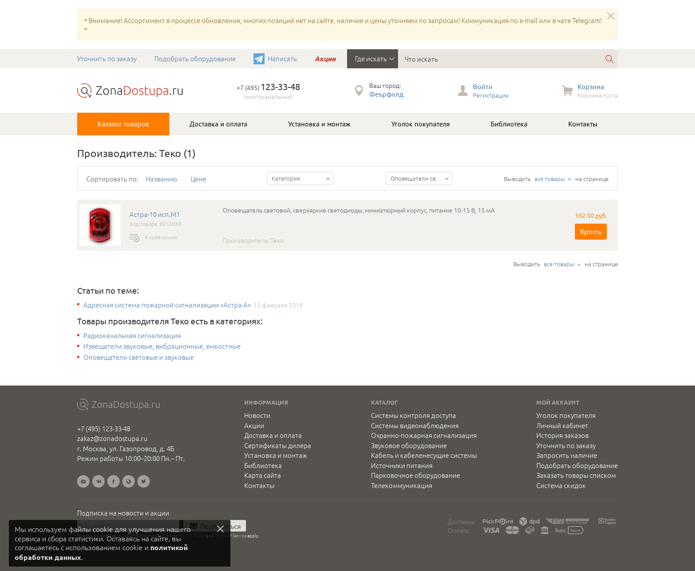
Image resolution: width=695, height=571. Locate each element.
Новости (257, 415)
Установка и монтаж (319, 123)
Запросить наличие (566, 455)
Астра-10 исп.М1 (154, 214)
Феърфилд (386, 94)
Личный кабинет (562, 425)
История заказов (562, 435)
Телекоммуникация (401, 485)
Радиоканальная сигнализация (132, 335)
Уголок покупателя (420, 123)
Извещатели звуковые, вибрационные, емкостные (162, 346)
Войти (482, 86)
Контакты (582, 123)
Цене (198, 178)
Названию (161, 178)
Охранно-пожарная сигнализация (424, 435)
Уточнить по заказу (107, 58)
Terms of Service (230, 535)
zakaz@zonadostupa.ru (112, 438)
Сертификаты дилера (277, 445)
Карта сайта (262, 475)
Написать (282, 58)
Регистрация (490, 95)
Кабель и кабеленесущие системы (424, 455)
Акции (325, 58)
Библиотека (509, 123)
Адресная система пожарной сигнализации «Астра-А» (167, 304)
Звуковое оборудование (409, 445)
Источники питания (402, 465)
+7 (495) (268, 87)
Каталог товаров (123, 123)
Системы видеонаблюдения (415, 425)
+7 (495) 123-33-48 (103, 428)
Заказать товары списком (576, 475)
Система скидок (561, 485)
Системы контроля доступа (413, 415)
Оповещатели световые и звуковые (138, 357)
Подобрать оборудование (195, 58)
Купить (590, 231)
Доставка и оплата (218, 123)
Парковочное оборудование (415, 475)
